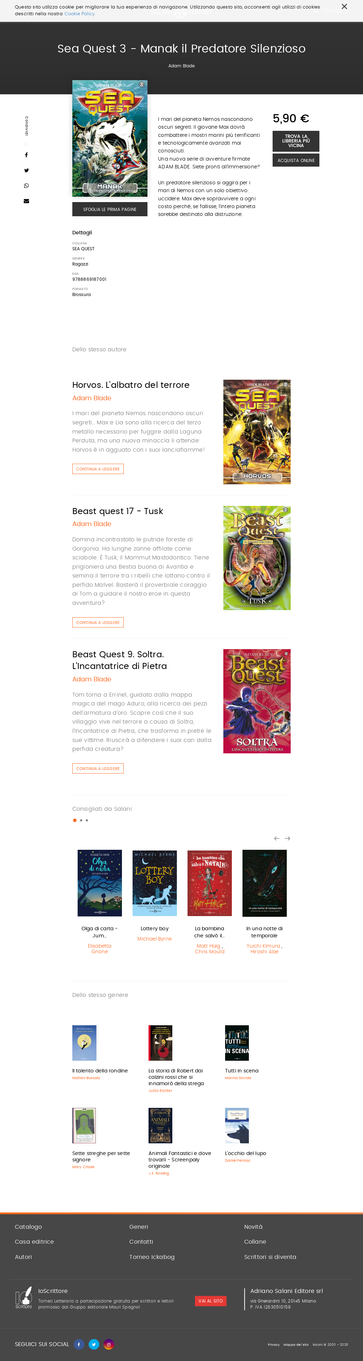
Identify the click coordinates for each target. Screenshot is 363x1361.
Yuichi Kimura (263, 946)
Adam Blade (181, 66)
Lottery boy (155, 928)
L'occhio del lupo (245, 1153)
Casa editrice (34, 1242)
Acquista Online (296, 160)
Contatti (141, 1242)
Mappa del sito (296, 1344)
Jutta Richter (160, 1091)
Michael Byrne (155, 939)
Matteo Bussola (86, 1078)
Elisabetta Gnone (100, 949)
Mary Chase (83, 1167)
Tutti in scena (242, 1071)
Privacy (273, 1344)
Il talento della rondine (100, 1071)
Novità (253, 1227)
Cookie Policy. (80, 14)
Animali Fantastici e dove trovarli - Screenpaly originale (180, 1160)
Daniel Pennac (238, 1160)
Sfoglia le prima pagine (110, 209)
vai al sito (211, 1301)
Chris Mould (209, 951)
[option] (100, 902)
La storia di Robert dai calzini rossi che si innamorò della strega (176, 1077)
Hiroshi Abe (264, 951)
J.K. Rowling (159, 1173)
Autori (23, 1257)
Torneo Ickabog (152, 1257)
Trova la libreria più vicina (296, 141)
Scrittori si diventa (270, 1257)
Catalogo (28, 1227)
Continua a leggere (98, 469)
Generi (138, 1227)
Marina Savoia (238, 1078)
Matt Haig (208, 946)
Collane (255, 1242)
